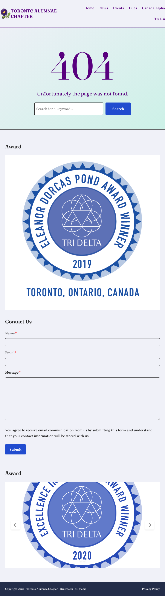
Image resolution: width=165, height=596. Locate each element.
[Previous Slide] (15, 525)
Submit (15, 449)
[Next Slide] (149, 525)
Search (118, 109)
